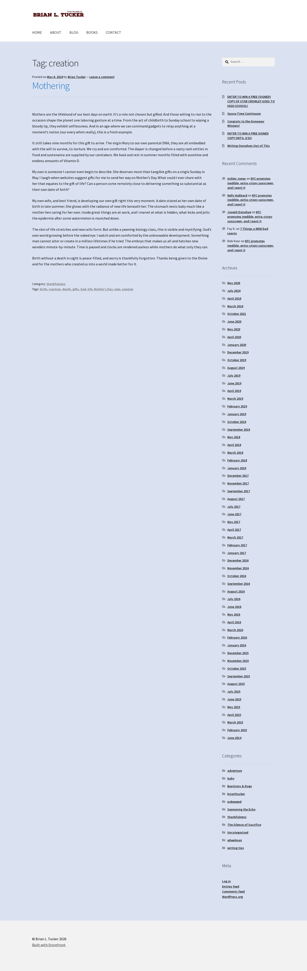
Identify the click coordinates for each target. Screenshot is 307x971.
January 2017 (236, 553)
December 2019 (238, 352)
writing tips (235, 848)
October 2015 (236, 668)
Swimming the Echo (241, 809)
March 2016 (235, 630)
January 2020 (236, 345)
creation (55, 289)
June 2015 (234, 699)
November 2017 (238, 483)
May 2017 (233, 522)
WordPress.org (232, 897)
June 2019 (234, 383)
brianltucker (236, 794)
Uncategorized (237, 832)
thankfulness (56, 284)
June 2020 (234, 321)
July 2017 (233, 507)
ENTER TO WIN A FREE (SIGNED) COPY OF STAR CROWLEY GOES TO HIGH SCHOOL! (251, 101)
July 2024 (233, 291)
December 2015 (238, 653)
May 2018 (233, 437)
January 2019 (236, 414)
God (83, 289)
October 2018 (236, 422)
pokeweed (234, 802)
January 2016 (236, 645)
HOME (37, 32)
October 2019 (236, 360)
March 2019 (235, 398)
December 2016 (238, 560)
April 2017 (234, 530)
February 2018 (237, 460)
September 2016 (238, 584)
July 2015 (233, 691)
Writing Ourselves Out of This (248, 146)
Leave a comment (102, 77)
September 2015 (238, 676)
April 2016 (234, 622)
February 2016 (237, 637)
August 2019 (236, 368)
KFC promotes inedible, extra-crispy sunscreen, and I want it (250, 183)
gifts (75, 289)
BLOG (73, 32)
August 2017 (236, 499)
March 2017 (235, 537)
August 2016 (236, 591)
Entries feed (230, 886)
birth (43, 289)
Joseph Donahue (239, 212)
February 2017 (237, 545)
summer (127, 289)
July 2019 (233, 375)
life (90, 289)
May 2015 (233, 707)
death (66, 289)
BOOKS (92, 32)
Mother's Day (103, 289)
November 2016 (238, 568)
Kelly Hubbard (237, 195)
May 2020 (233, 329)
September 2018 (238, 429)
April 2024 (234, 298)
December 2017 (238, 476)
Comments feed (233, 891)
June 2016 (234, 607)
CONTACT (113, 32)
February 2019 (237, 406)
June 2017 (234, 514)
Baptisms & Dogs (239, 786)
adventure (234, 771)
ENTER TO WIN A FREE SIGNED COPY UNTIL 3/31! (248, 135)
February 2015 (237, 730)
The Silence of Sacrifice (244, 825)
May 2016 (233, 614)
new (117, 289)
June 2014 (234, 738)
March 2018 (235, 453)
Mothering (50, 85)
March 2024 (235, 306)
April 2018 (234, 445)
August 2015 (236, 684)
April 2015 (234, 715)
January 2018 (236, 468)
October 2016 (236, 576)
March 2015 (235, 722)
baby (230, 778)
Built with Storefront (49, 945)
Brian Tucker (77, 77)
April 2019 (234, 391)
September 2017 (238, 491)
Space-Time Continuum (244, 113)
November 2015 (238, 661)
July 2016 (233, 599)
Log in (226, 881)
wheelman (234, 840)
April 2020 (234, 337)
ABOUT (55, 32)
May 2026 (233, 283)
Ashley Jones (236, 178)
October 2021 (236, 314)
